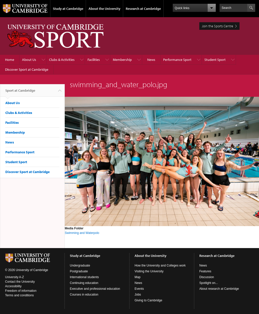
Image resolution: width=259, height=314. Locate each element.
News (151, 59)
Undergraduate (80, 265)
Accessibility (13, 286)
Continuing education (84, 283)
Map (137, 277)
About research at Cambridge (219, 289)
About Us (29, 59)
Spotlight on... (208, 283)
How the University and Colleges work (160, 265)
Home (9, 59)
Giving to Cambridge (148, 300)
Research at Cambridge (143, 8)
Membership (122, 59)
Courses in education (84, 294)
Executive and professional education (95, 289)
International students (84, 277)
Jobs (138, 294)
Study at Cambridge (68, 8)
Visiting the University (149, 271)
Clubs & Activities (62, 59)
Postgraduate (79, 271)
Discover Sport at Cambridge (26, 69)
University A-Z (14, 277)
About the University (104, 8)
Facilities (94, 59)
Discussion (206, 277)
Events (139, 289)
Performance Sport (177, 59)
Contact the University (20, 281)
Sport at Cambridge (20, 92)
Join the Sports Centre (217, 26)
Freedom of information (20, 291)
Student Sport (215, 59)
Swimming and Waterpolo (82, 233)
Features (205, 271)
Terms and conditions (19, 295)
